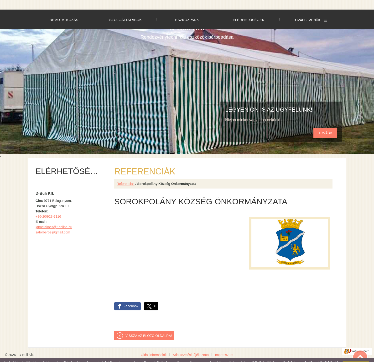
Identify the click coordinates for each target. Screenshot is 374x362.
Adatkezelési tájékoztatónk (62, 357)
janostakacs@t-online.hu (54, 217)
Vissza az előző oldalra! (148, 326)
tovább (325, 123)
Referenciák (126, 174)
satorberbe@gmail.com (53, 223)
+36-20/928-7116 (48, 207)
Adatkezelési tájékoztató (191, 345)
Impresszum (224, 345)
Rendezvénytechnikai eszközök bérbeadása (187, 22)
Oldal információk (153, 345)
